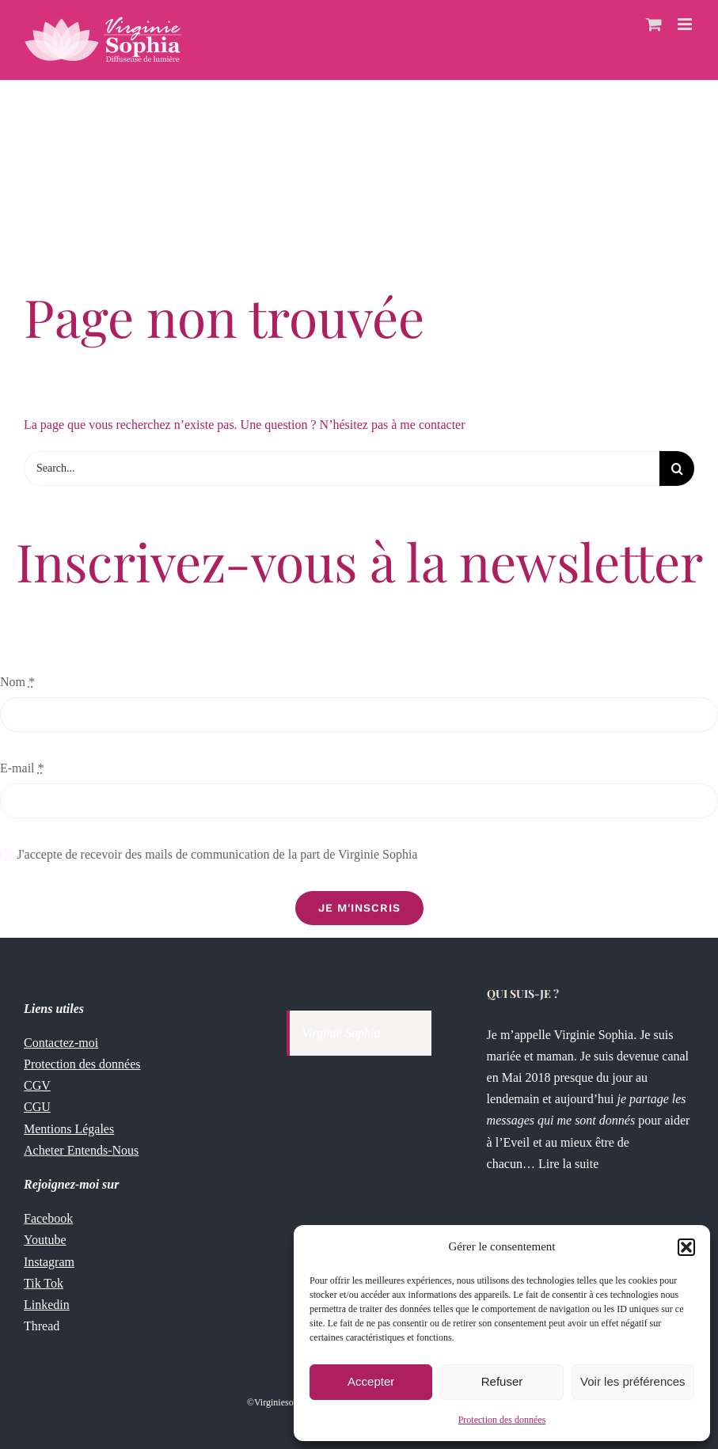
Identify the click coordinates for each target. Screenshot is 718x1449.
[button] (686, 1247)
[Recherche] (676, 468)
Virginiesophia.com (291, 1402)
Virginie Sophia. (595, 1034)
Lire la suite (570, 1163)
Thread (41, 1326)
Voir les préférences (633, 1381)
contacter (442, 424)
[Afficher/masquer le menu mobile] (686, 24)
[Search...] (341, 468)
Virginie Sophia (341, 1033)
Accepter (371, 1381)
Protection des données (502, 1419)
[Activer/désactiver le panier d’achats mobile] (654, 24)
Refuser (502, 1381)
